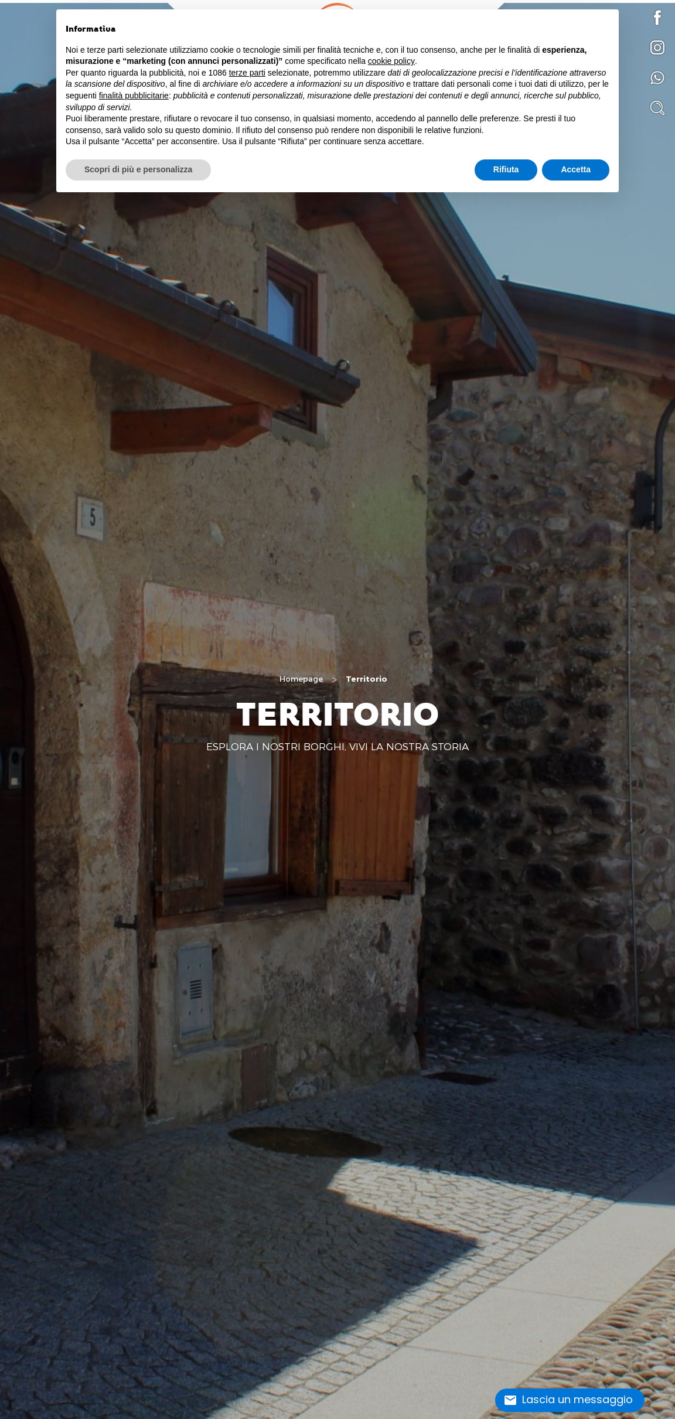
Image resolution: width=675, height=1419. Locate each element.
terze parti (247, 72)
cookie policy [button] (391, 61)
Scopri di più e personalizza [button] (138, 169)
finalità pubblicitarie (134, 95)
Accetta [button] (576, 169)
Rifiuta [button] (506, 169)
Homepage (301, 678)
